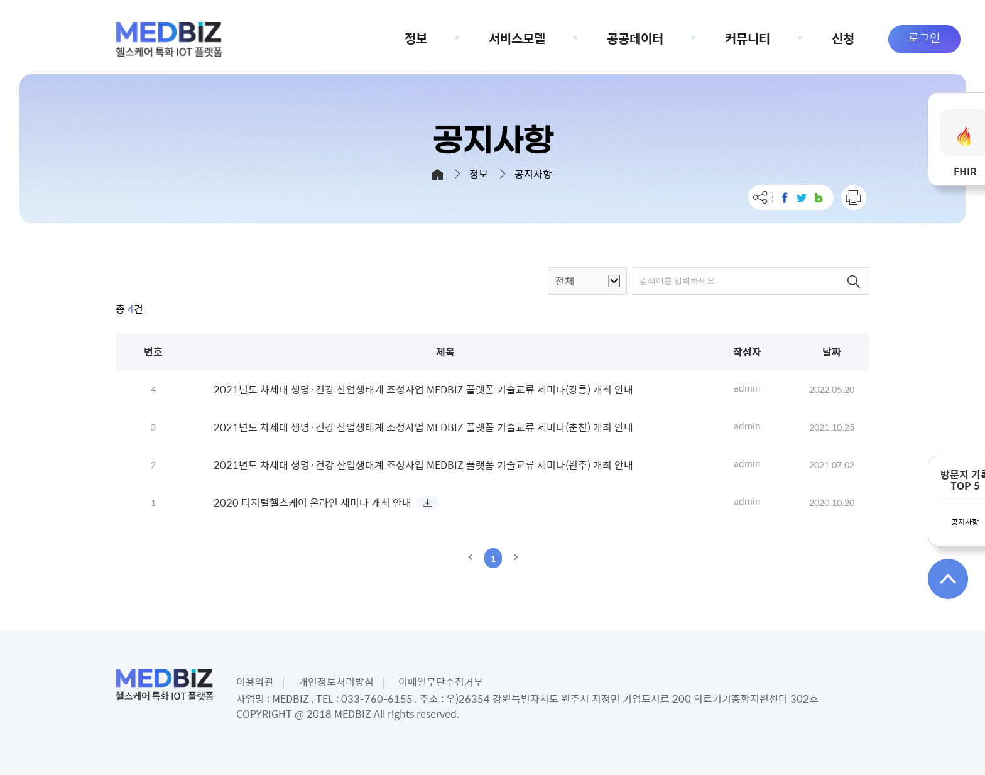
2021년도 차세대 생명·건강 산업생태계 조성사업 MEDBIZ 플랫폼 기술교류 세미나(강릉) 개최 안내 (423, 389)
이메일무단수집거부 (440, 682)
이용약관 (255, 682)
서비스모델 (533, 38)
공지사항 (965, 521)
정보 (432, 38)
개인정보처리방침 (336, 682)
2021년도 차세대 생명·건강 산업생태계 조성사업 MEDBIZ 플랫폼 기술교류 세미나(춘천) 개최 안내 (423, 427)
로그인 (924, 37)
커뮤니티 (763, 38)
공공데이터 (651, 38)
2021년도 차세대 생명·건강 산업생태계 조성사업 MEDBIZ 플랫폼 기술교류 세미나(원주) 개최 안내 (423, 465)
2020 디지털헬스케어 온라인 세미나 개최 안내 (312, 502)
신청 (843, 38)
